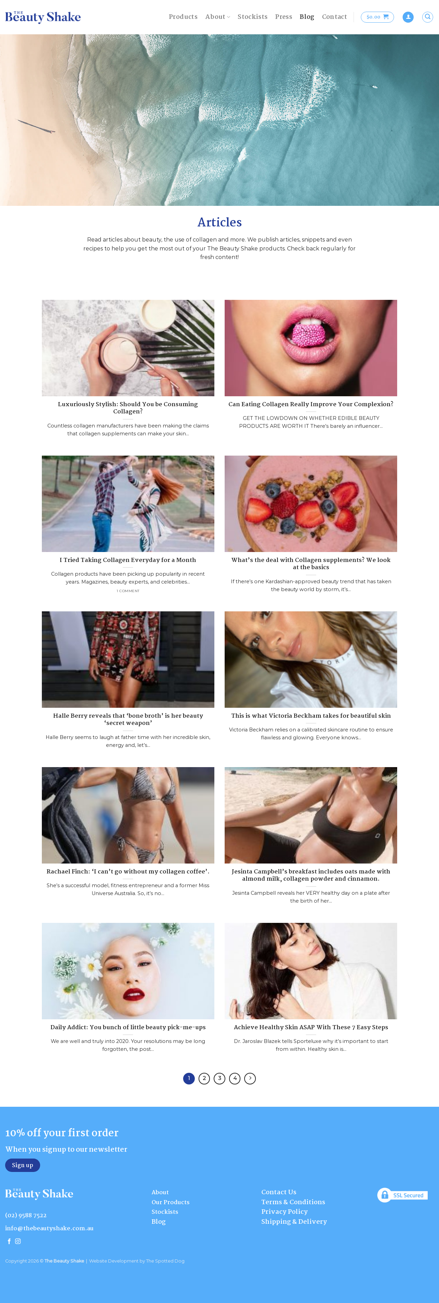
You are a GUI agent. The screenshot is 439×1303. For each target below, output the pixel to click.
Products (183, 17)
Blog (307, 17)
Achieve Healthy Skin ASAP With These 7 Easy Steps (311, 1028)
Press (283, 17)
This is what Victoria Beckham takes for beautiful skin (311, 716)
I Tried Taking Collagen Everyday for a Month (128, 560)
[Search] (427, 17)
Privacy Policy (284, 1212)
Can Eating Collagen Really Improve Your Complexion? (310, 405)
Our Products (171, 1202)
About (217, 17)
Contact (334, 17)
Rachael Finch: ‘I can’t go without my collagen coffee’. (128, 872)
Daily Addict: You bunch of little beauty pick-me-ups (128, 1028)
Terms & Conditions (293, 1202)
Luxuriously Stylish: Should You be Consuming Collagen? (128, 408)
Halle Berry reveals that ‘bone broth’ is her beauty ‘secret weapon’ (128, 720)
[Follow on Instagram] (18, 1242)
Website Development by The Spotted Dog (137, 1261)
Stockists (253, 17)
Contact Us (278, 1192)
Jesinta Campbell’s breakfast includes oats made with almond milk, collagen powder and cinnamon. (311, 875)
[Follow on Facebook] (9, 1242)
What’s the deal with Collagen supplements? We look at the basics (311, 564)
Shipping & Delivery (294, 1222)
